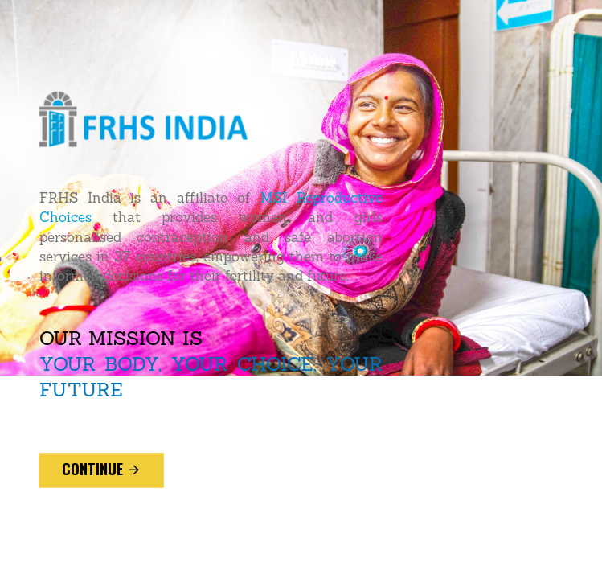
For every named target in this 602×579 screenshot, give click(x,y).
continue (101, 469)
